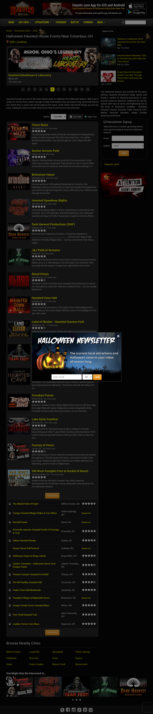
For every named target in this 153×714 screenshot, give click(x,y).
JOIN (97, 377)
